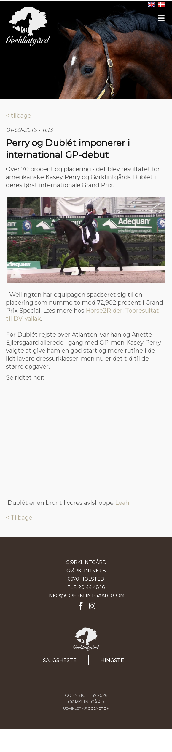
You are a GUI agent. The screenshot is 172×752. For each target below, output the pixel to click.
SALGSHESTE (60, 660)
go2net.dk (98, 708)
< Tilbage (19, 517)
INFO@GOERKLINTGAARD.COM (86, 595)
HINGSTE (112, 660)
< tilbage (18, 115)
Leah (122, 502)
